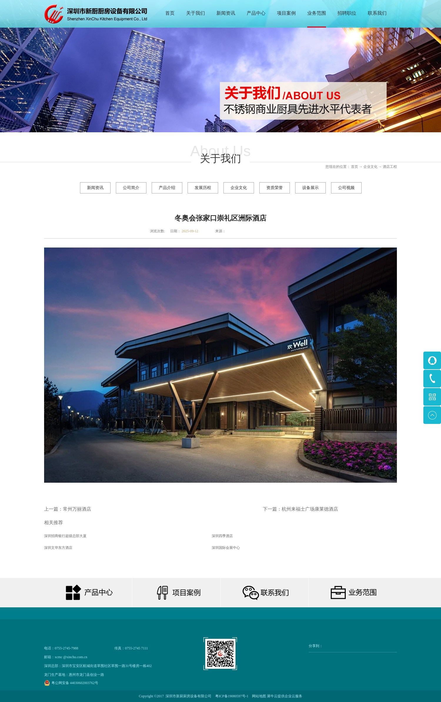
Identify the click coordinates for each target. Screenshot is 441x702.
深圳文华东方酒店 (58, 548)
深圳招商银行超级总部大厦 (65, 536)
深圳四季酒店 (222, 536)
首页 (170, 13)
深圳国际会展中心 (226, 548)
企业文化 (370, 167)
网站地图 (258, 696)
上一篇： (67, 509)
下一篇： (300, 509)
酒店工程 (390, 167)
